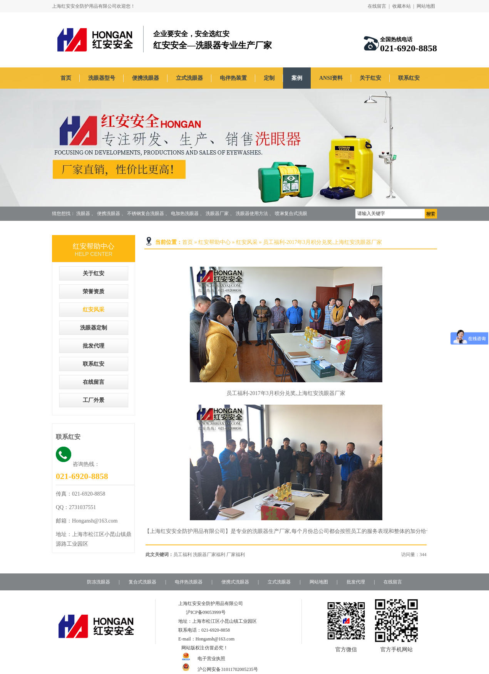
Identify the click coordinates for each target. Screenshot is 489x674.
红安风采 (247, 242)
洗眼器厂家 (217, 213)
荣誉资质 (93, 291)
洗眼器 (83, 213)
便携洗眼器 (145, 78)
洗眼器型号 (101, 78)
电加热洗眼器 (185, 213)
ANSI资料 (331, 78)
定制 (269, 78)
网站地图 (426, 6)
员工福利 (182, 554)
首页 (65, 78)
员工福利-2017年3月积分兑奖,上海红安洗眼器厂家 (322, 242)
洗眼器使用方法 (252, 213)
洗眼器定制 (93, 328)
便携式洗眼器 (235, 582)
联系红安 (409, 78)
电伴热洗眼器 (189, 582)
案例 (296, 78)
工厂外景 (93, 400)
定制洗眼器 (75, 227)
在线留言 (377, 6)
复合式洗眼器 (142, 582)
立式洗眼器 (189, 78)
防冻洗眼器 (98, 582)
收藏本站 (401, 6)
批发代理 (93, 346)
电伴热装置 (233, 78)
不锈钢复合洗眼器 (145, 213)
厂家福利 (235, 554)
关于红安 (370, 78)
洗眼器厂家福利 (209, 554)
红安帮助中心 (214, 242)
